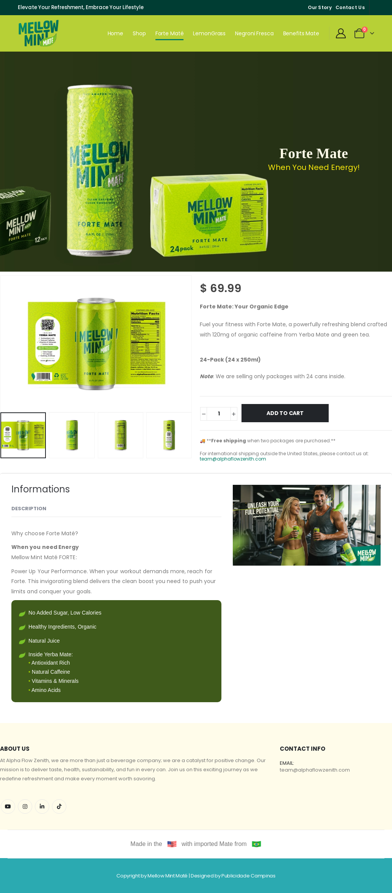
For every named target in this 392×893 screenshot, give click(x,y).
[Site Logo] (39, 33)
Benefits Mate (301, 33)
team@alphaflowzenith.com (233, 459)
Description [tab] (28, 508)
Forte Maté (169, 33)
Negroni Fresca (254, 33)
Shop (139, 33)
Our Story (320, 7)
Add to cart (285, 413)
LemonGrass (209, 33)
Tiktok (59, 806)
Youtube (8, 806)
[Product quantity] (218, 414)
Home (116, 33)
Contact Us (350, 7)
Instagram (25, 806)
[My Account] (341, 33)
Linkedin (42, 806)
